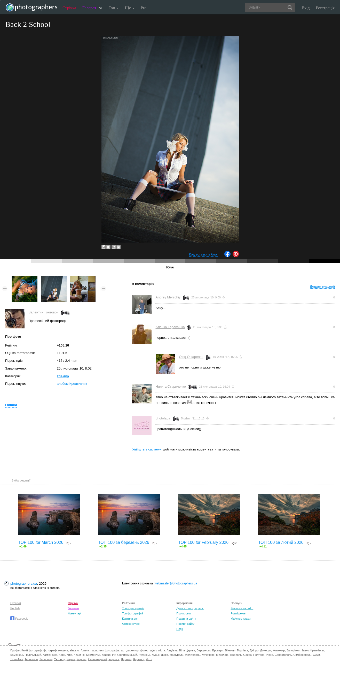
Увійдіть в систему (146, 449)
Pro (143, 8)
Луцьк (156, 654)
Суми (316, 654)
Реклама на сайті (242, 608)
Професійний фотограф (26, 650)
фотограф (50, 650)
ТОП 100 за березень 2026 (123, 542)
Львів (164, 654)
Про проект (183, 613)
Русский (15, 603)
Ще (130, 8)
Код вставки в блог (203, 254)
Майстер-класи (241, 618)
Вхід (306, 8)
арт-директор (130, 650)
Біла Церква (187, 650)
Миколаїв (222, 654)
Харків (71, 659)
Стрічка (69, 8)
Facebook (19, 618)
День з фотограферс (190, 608)
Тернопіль (31, 659)
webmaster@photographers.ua (175, 583)
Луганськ (144, 654)
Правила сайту (186, 618)
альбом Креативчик (72, 384)
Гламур (63, 376)
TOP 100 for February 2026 (203, 542)
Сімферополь (302, 654)
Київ (69, 654)
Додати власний (322, 286)
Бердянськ (204, 650)
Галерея (92, 8)
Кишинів (79, 654)
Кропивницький (127, 654)
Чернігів (126, 659)
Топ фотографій (132, 613)
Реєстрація (325, 8)
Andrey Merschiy (167, 297)
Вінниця (230, 650)
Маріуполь (176, 654)
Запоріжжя (294, 650)
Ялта (149, 659)
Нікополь (236, 654)
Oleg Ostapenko (191, 357)
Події (179, 628)
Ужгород (59, 659)
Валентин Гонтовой (43, 312)
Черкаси (113, 659)
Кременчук (93, 654)
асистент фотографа (106, 650)
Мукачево (208, 654)
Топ (114, 8)
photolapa (162, 418)
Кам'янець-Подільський (25, 654)
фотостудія (147, 650)
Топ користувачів (133, 608)
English (15, 608)
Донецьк (265, 650)
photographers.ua (23, 583)
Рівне (269, 654)
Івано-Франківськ (313, 650)
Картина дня (130, 618)
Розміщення (239, 613)
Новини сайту (185, 623)
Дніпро (254, 650)
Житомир (279, 650)
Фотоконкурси (131, 623)
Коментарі (74, 613)
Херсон (81, 659)
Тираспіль (45, 659)
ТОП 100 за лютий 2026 (281, 542)
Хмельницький (97, 659)
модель (63, 650)
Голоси (11, 405)
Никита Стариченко (170, 386)
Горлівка (242, 650)
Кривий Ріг (108, 654)
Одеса (247, 654)
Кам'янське (50, 654)
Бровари (218, 650)
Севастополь (283, 654)
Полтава (258, 654)
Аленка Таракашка (170, 327)
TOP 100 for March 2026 (41, 542)
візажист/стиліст (79, 650)
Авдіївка (172, 650)
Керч (62, 654)
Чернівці (138, 659)
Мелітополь (192, 654)
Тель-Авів (16, 659)
